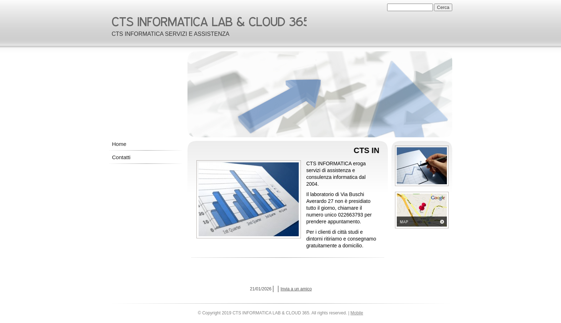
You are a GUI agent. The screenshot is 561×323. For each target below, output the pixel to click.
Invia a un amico (296, 288)
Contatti (121, 157)
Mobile (357, 312)
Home (119, 144)
